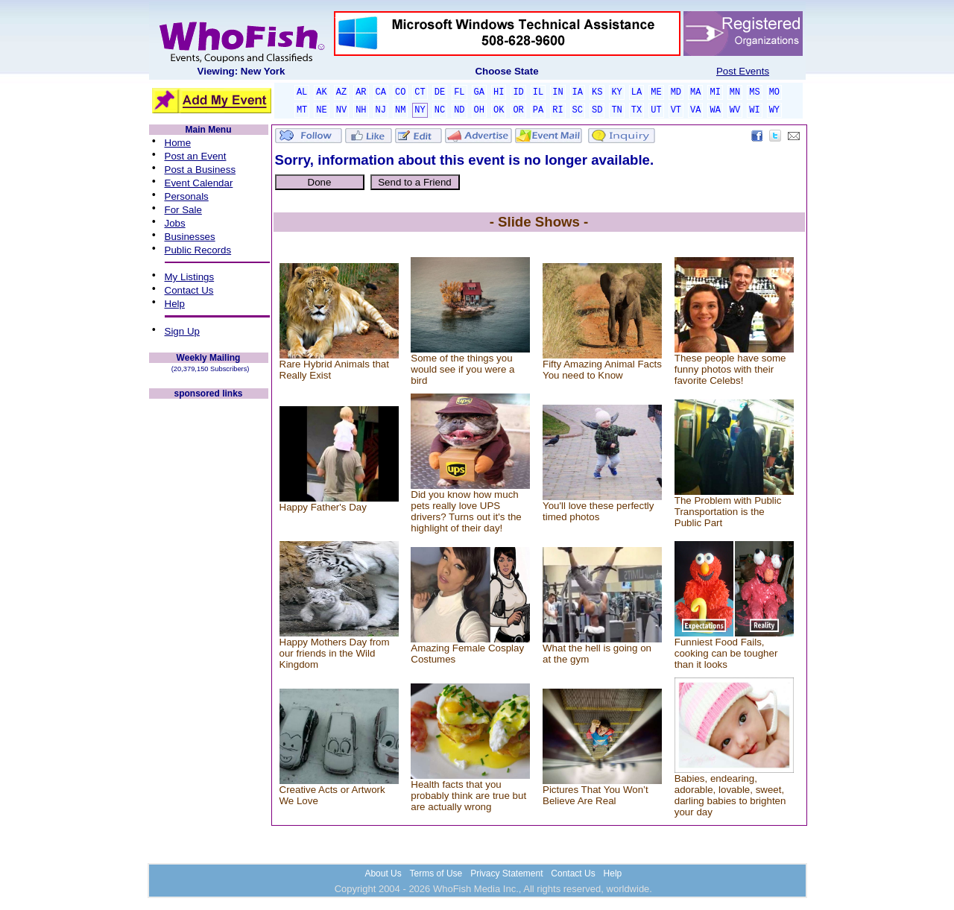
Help (175, 303)
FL (459, 92)
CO (400, 92)
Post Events (742, 71)
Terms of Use (436, 873)
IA (577, 92)
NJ (381, 110)
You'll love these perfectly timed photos (598, 511)
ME (656, 92)
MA (695, 92)
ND (459, 110)
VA (695, 110)
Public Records (198, 250)
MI (715, 92)
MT (302, 110)
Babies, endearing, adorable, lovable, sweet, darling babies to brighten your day (730, 795)
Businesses (190, 236)
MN (735, 92)
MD (676, 92)
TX (636, 110)
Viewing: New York (241, 71)
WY (774, 110)
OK (498, 110)
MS (754, 92)
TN (616, 110)
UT (656, 110)
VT (676, 110)
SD (597, 110)
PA (538, 110)
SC (577, 110)
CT (419, 92)
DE (440, 92)
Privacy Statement (506, 873)
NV (341, 110)
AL (302, 92)
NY (419, 110)
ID (518, 92)
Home (178, 142)
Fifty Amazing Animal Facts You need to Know (602, 369)
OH (479, 110)
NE (321, 110)
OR (518, 110)
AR (361, 92)
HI (498, 92)
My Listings (190, 276)
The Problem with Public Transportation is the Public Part (728, 511)
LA (636, 92)
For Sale (183, 209)
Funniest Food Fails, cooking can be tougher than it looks (726, 653)
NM (400, 110)
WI (754, 110)
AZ (341, 92)
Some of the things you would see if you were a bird (462, 369)
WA (715, 110)
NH (361, 110)
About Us (382, 873)
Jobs (175, 223)
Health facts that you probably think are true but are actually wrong (468, 795)
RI (557, 110)
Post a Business (200, 169)
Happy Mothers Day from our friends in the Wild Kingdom (334, 653)
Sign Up (182, 331)
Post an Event (196, 156)
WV (735, 110)
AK (321, 92)
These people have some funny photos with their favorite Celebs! (730, 369)
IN (557, 92)
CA (381, 92)
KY (616, 92)
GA (479, 92)
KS (597, 92)
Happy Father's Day (323, 507)
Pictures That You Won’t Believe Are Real (595, 795)
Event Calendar (199, 183)
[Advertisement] (208, 624)
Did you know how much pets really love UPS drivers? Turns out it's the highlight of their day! (466, 511)
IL (538, 92)
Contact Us (189, 290)
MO (774, 92)
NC (440, 110)
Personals (187, 196)
